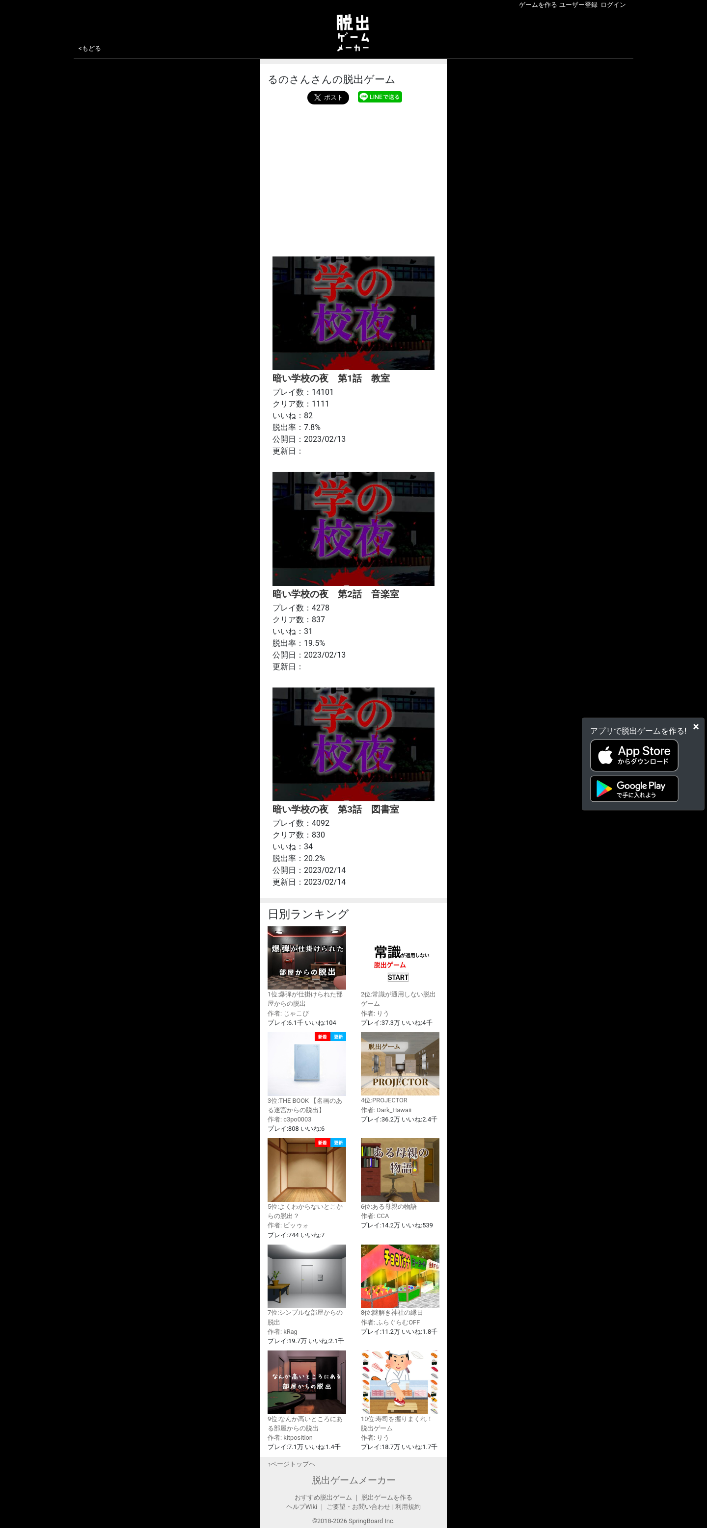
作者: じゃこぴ (288, 1013)
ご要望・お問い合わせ (358, 1506)
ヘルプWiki (301, 1506)
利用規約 (408, 1506)
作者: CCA (375, 1216)
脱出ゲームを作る (386, 1497)
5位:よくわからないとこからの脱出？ (307, 1179)
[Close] (696, 727)
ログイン (613, 4)
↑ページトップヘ (291, 1464)
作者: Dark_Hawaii (386, 1110)
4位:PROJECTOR (400, 1068)
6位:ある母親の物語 (400, 1174)
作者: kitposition (290, 1437)
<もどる (90, 48)
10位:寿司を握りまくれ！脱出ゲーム (400, 1391)
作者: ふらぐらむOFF (390, 1322)
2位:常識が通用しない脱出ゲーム (400, 967)
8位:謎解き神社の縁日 (400, 1281)
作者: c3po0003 (289, 1119)
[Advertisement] (353, 178)
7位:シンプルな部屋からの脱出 (307, 1285)
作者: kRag (283, 1331)
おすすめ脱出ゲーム (323, 1497)
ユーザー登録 (578, 4)
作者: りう (375, 1013)
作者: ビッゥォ (288, 1225)
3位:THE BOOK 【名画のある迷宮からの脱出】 (307, 1073)
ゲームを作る (538, 4)
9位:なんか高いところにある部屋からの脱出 (307, 1391)
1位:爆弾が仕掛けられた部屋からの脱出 (307, 967)
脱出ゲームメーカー (354, 1480)
